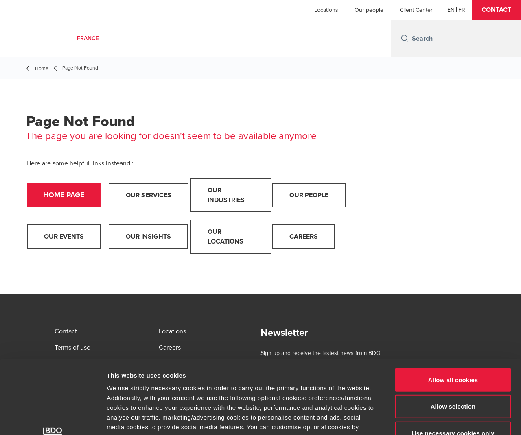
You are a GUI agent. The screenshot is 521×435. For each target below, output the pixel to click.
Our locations (225, 236)
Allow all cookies (453, 310)
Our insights (148, 236)
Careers (303, 236)
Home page (64, 195)
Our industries (226, 194)
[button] (496, 10)
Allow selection (453, 337)
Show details (427, 418)
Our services (148, 195)
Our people (369, 10)
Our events (64, 236)
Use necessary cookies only (453, 364)
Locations (326, 10)
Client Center (416, 10)
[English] (451, 9)
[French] (461, 9)
